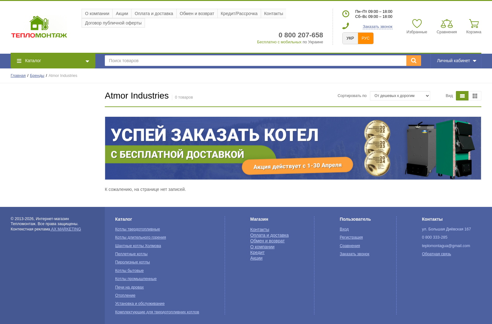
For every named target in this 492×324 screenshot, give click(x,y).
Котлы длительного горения (140, 237)
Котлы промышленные (136, 279)
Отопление (125, 295)
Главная (18, 75)
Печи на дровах (129, 287)
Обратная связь (436, 254)
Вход (344, 229)
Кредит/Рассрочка (239, 13)
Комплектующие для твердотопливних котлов (157, 312)
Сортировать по (352, 96)
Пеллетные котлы (131, 254)
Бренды (37, 75)
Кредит (257, 252)
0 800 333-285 (434, 237)
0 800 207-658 (301, 35)
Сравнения (350, 246)
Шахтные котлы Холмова (138, 246)
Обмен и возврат (197, 13)
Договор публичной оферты (113, 22)
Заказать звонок (377, 26)
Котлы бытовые (129, 270)
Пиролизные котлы (132, 262)
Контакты (273, 13)
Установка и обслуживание (140, 303)
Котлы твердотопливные (137, 229)
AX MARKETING (65, 229)
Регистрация (351, 237)
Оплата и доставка (154, 13)
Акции (122, 13)
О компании (97, 13)
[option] (293, 148)
